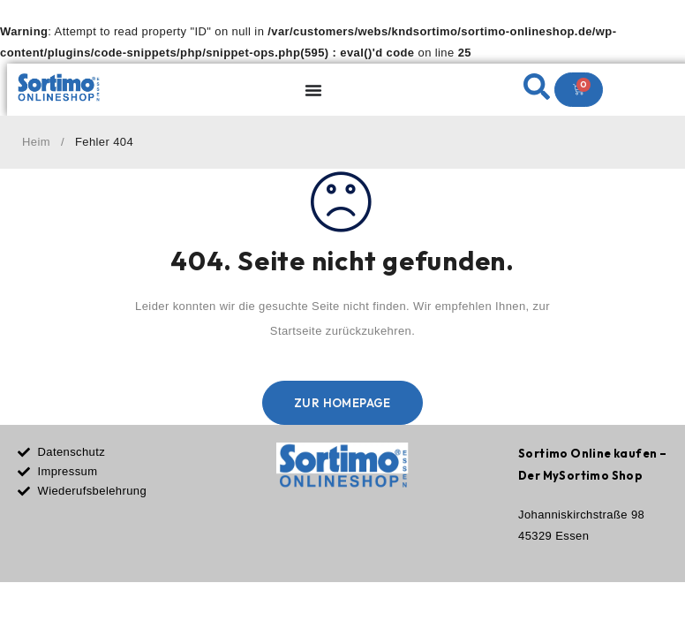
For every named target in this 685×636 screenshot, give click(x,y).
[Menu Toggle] (313, 90)
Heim (36, 141)
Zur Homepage (342, 403)
